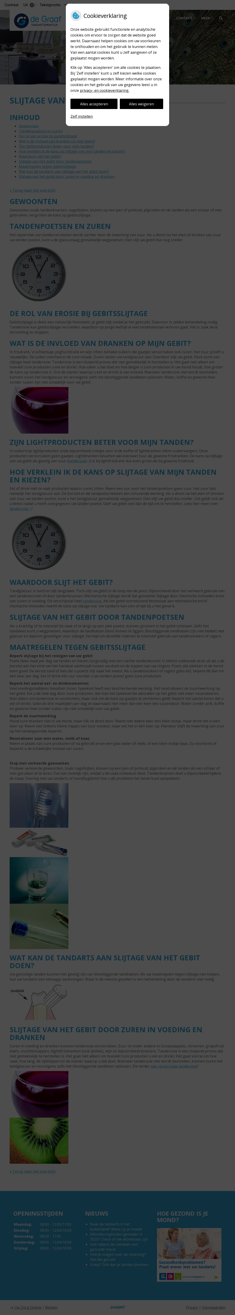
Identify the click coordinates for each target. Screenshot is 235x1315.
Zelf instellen (81, 116)
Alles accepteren (94, 104)
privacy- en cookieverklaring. (104, 90)
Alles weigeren (141, 104)
